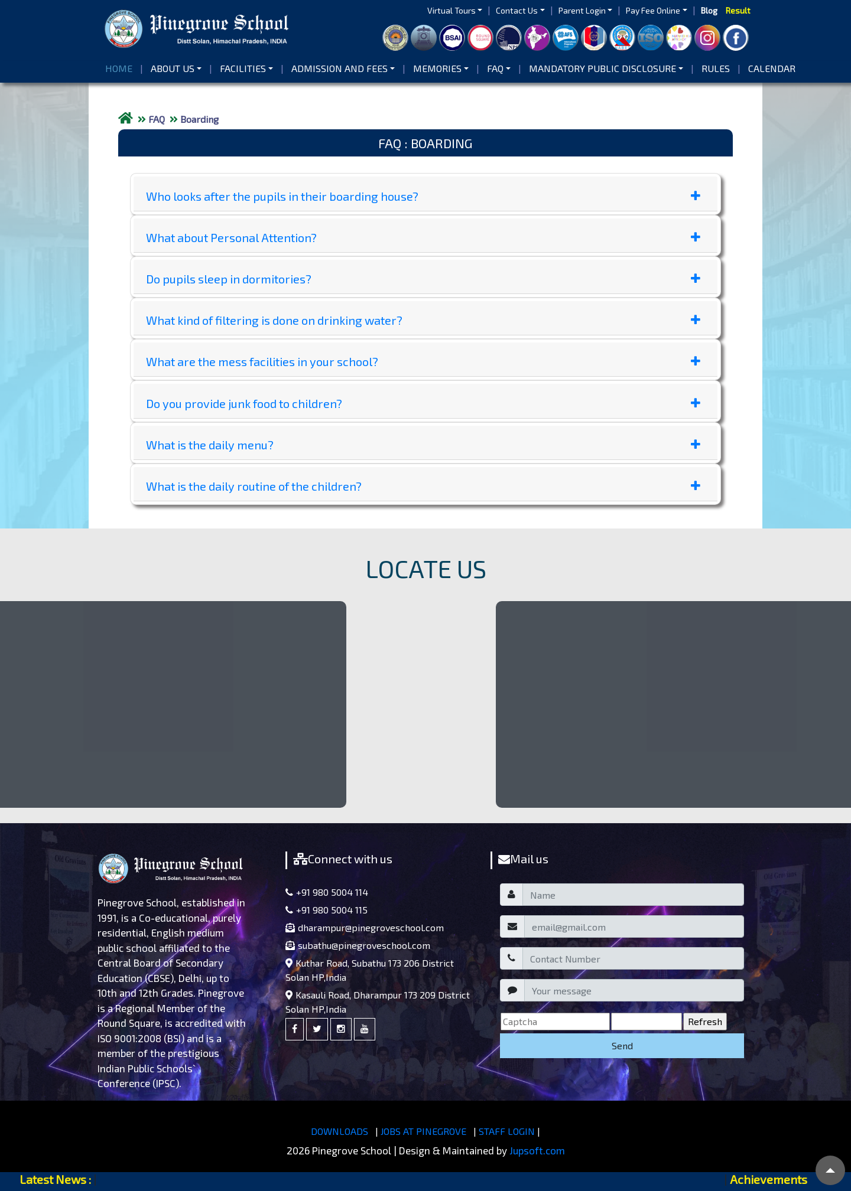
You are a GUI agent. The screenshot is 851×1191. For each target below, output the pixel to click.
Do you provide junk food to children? (423, 403)
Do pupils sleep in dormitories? (423, 279)
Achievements (768, 1179)
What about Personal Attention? (423, 237)
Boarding (199, 119)
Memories (437, 68)
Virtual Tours (451, 10)
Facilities (243, 68)
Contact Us (517, 10)
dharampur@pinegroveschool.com (364, 927)
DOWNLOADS (339, 1131)
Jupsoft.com (537, 1150)
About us (172, 68)
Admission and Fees (339, 68)
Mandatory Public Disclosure (602, 68)
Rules (715, 68)
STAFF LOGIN (507, 1131)
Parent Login (582, 10)
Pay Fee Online (653, 10)
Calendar (771, 68)
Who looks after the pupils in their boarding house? (423, 196)
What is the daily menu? (423, 445)
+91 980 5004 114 (326, 892)
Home (121, 67)
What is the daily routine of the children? (423, 486)
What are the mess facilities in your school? (423, 361)
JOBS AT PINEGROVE (423, 1131)
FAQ (495, 68)
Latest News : (55, 1179)
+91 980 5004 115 (326, 909)
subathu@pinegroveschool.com (357, 945)
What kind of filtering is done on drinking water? (423, 320)
